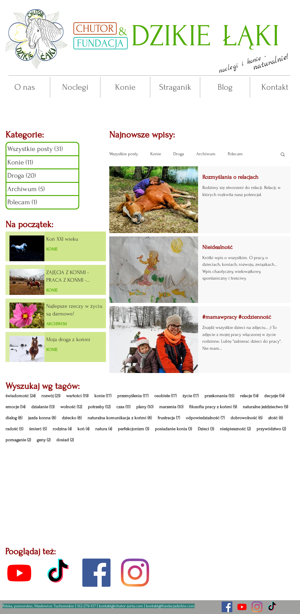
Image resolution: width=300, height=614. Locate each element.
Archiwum (206, 153)
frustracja (169, 417)
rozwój (50, 395)
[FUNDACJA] (100, 43)
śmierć (38, 428)
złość (275, 417)
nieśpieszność (235, 428)
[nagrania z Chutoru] (242, 606)
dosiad (65, 440)
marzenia (171, 406)
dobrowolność (246, 417)
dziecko (72, 417)
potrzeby (99, 406)
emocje (15, 406)
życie (190, 395)
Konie (155, 153)
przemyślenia (132, 395)
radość (14, 428)
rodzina (62, 428)
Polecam (235, 153)
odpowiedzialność (205, 417)
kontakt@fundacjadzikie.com (170, 606)
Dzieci (206, 428)
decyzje (274, 395)
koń (83, 428)
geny (44, 440)
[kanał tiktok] (58, 573)
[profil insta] (135, 573)
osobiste (165, 395)
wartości (77, 395)
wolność (71, 406)
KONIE (52, 249)
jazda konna (42, 417)
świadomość (21, 395)
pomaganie (18, 440)
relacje (249, 395)
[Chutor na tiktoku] (272, 606)
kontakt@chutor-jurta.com (121, 606)
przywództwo (271, 428)
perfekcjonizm (133, 428)
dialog (14, 417)
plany (144, 406)
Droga (178, 153)
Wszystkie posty (123, 153)
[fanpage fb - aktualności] (227, 606)
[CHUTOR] (95, 28)
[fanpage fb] (96, 573)
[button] (242, 64)
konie (102, 395)
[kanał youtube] (19, 573)
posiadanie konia (173, 428)
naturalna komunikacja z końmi (120, 417)
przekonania (219, 395)
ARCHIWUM (56, 324)
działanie (42, 406)
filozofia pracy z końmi (213, 406)
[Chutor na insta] (257, 606)
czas (123, 406)
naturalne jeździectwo (265, 406)
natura (103, 428)
